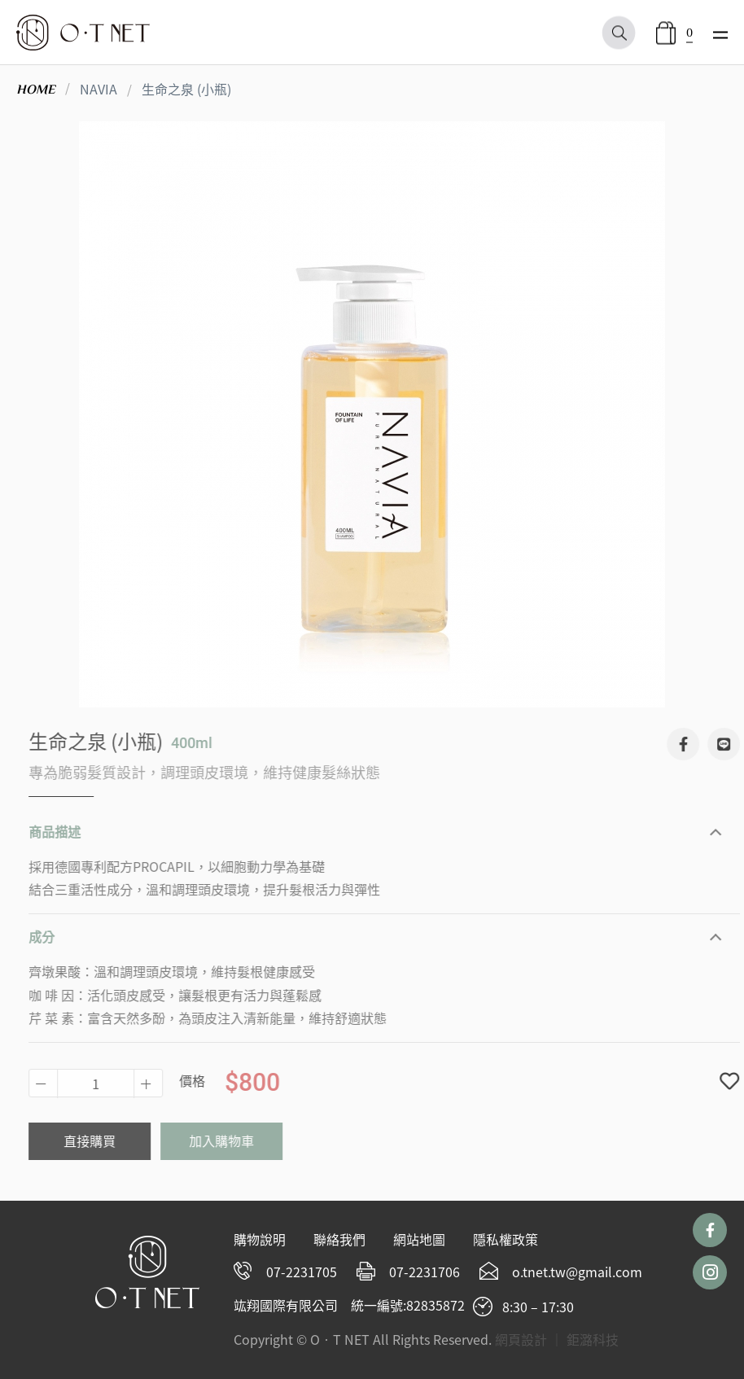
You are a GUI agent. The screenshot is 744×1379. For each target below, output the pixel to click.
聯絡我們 (339, 1239)
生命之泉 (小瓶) (186, 88)
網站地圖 (419, 1239)
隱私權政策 (505, 1239)
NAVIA (98, 88)
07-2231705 (301, 1271)
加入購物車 (232, 1140)
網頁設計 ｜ (529, 1339)
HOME (35, 89)
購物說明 (260, 1239)
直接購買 (101, 1140)
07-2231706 (424, 1271)
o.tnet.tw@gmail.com (577, 1271)
